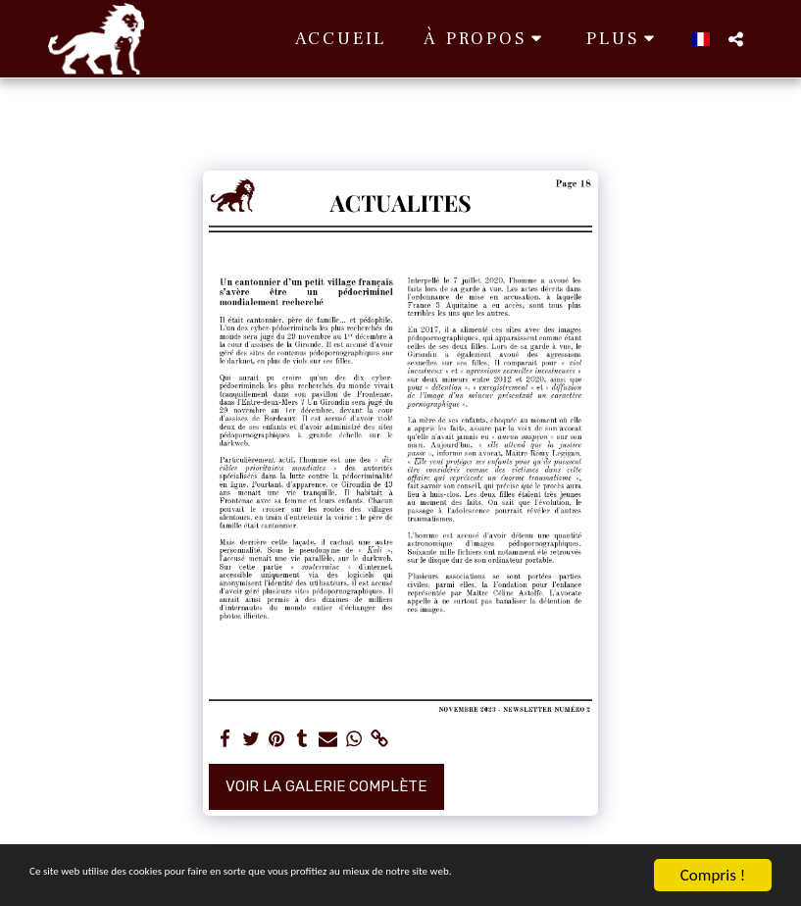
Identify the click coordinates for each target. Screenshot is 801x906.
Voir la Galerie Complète (325, 786)
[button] (390, 39)
